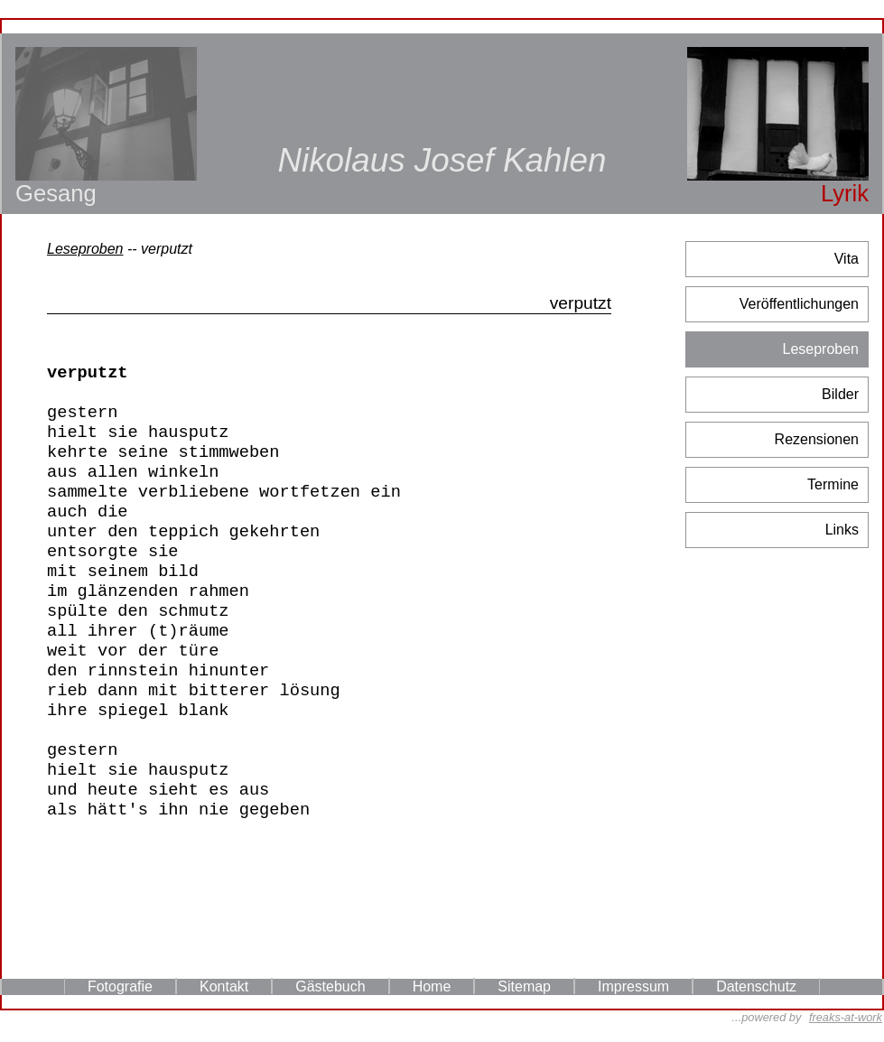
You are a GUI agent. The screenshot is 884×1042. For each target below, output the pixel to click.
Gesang (56, 193)
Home (432, 986)
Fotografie (120, 986)
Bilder (840, 394)
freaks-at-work (845, 1017)
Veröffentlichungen (799, 304)
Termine (833, 484)
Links (842, 529)
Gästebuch (330, 986)
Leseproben (820, 349)
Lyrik (845, 193)
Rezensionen (817, 439)
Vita (846, 258)
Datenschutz (756, 986)
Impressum (633, 986)
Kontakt (224, 986)
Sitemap (524, 986)
